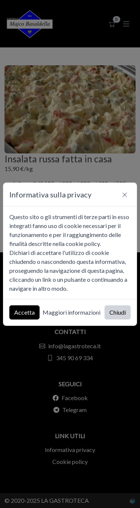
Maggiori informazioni (71, 312)
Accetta (24, 312)
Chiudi (117, 312)
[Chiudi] (125, 194)
